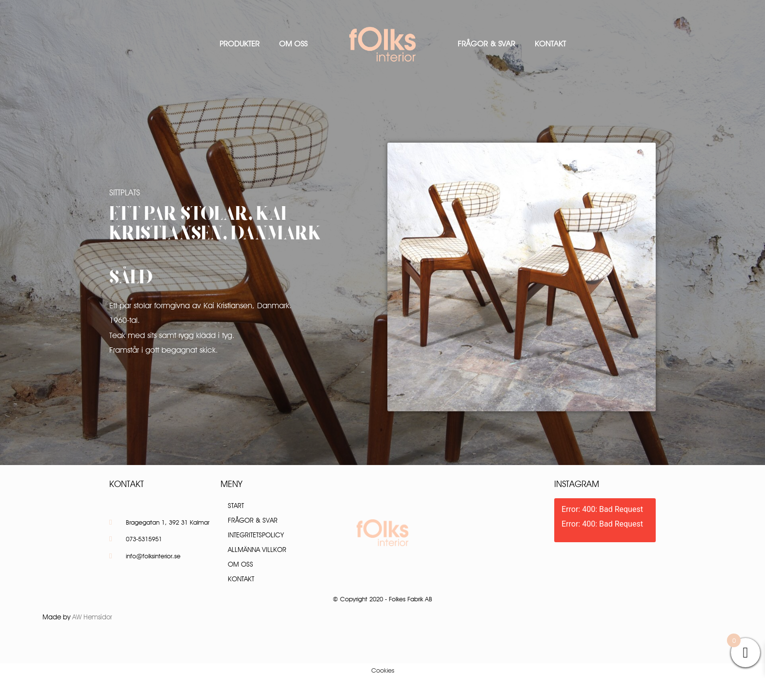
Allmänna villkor (257, 549)
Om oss (293, 43)
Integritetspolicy (256, 535)
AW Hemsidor (92, 617)
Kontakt (550, 43)
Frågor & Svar (486, 43)
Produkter (240, 43)
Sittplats (124, 192)
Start (236, 505)
